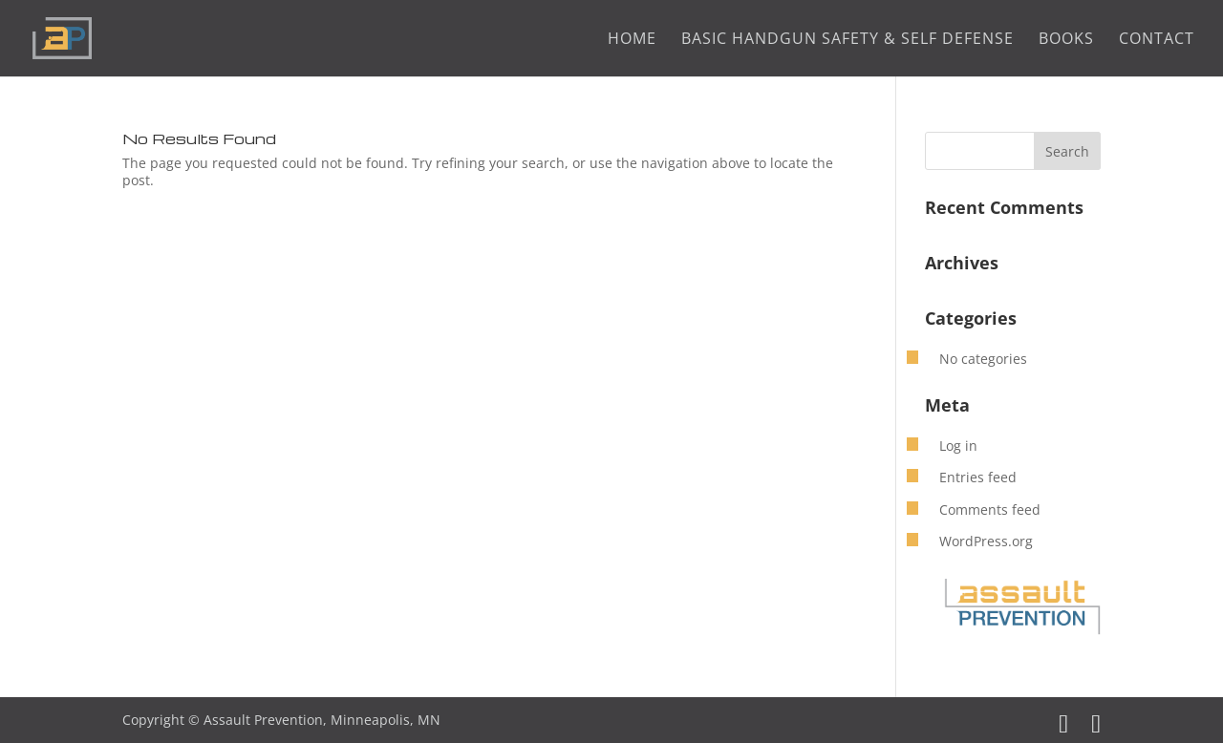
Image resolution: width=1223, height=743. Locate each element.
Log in (958, 445)
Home (632, 40)
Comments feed (990, 509)
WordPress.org (986, 541)
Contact (1156, 40)
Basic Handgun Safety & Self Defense (847, 40)
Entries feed (978, 477)
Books (1066, 40)
